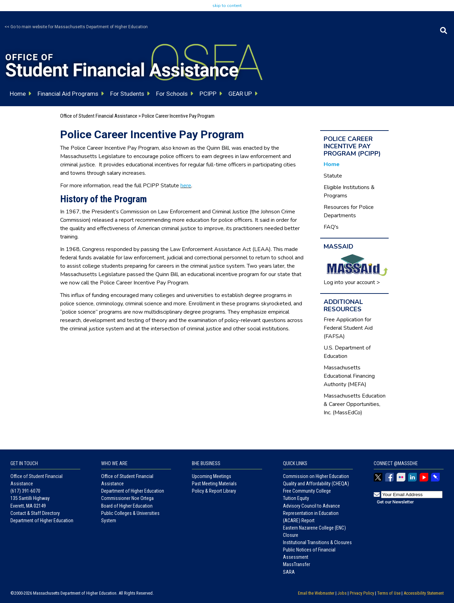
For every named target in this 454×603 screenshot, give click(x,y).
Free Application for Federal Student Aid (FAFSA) (348, 328)
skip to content (227, 5)
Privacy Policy (362, 593)
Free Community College (307, 491)
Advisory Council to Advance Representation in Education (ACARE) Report (311, 513)
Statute (333, 176)
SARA (289, 572)
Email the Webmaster (316, 593)
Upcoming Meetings (211, 476)
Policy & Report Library (214, 491)
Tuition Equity (296, 498)
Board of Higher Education (127, 506)
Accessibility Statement (424, 593)
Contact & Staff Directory (35, 513)
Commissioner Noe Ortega (127, 498)
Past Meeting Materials (214, 483)
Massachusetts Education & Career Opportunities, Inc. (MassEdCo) (355, 404)
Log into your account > (352, 282)
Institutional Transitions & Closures (317, 542)
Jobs (342, 593)
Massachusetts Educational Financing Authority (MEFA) (349, 376)
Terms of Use (388, 593)
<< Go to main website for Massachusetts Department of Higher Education (76, 26)
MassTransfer (296, 564)
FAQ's (331, 227)
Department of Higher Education (41, 520)
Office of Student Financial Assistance (98, 116)
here (185, 185)
